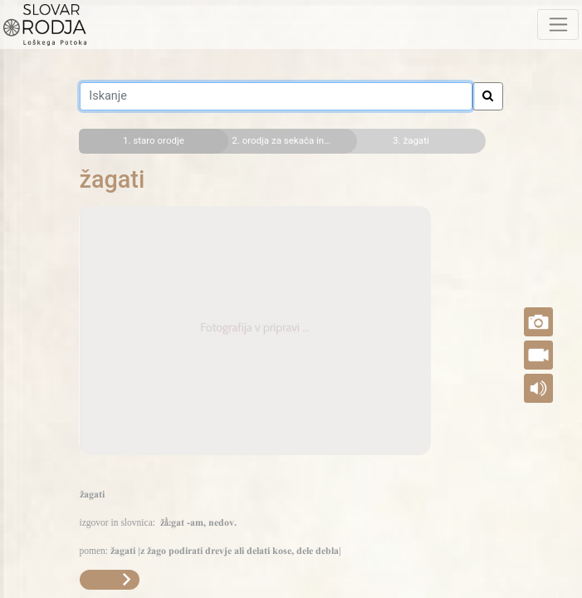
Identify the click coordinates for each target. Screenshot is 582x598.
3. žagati (411, 140)
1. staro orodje (153, 140)
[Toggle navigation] (558, 24)
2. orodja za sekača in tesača (288, 140)
